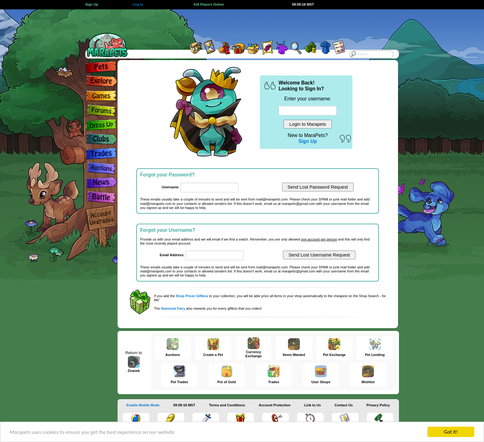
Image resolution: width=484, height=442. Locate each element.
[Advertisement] (236, 23)
